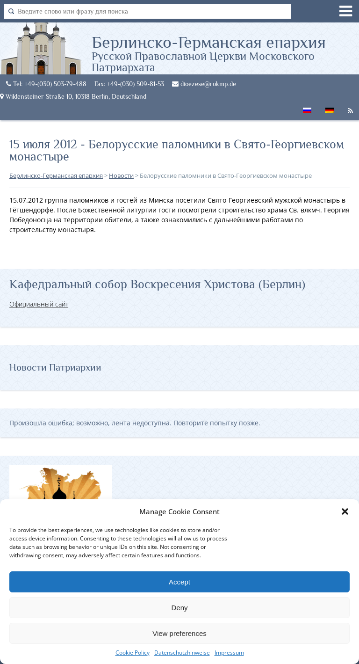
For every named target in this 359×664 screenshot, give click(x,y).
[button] (345, 511)
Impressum (229, 653)
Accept (179, 582)
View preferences (179, 633)
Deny (179, 608)
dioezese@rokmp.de (204, 84)
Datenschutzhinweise (182, 653)
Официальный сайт (38, 303)
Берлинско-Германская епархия (225, 53)
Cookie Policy (132, 653)
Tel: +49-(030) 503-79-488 (46, 84)
